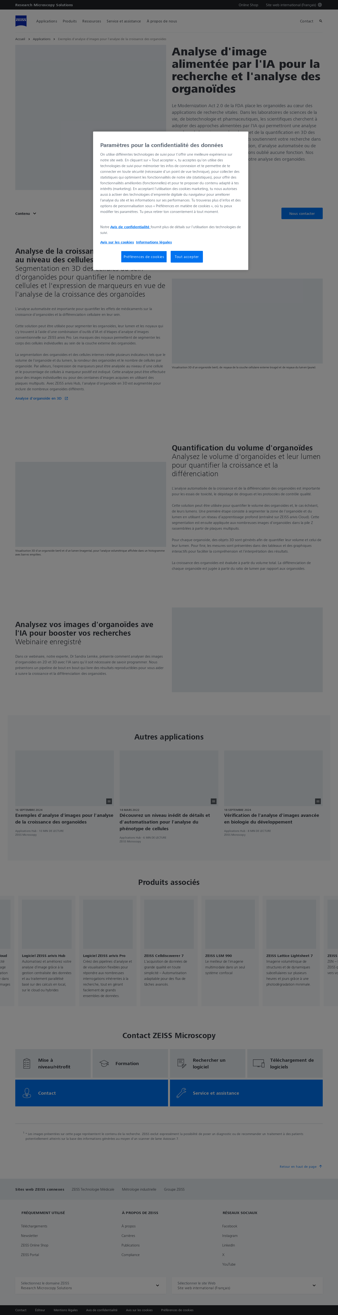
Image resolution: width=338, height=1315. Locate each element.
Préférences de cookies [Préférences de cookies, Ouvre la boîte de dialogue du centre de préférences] (144, 256)
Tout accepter (187, 256)
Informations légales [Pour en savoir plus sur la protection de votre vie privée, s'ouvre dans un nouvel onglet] (154, 242)
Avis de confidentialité (130, 226)
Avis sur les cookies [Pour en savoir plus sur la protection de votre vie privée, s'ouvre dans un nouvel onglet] (117, 242)
